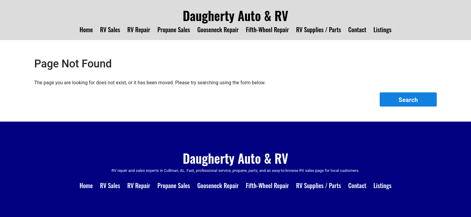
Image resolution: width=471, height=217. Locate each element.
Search (408, 100)
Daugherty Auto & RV (235, 15)
